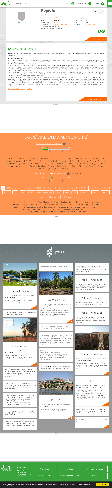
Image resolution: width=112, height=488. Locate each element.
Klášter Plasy (48, 202)
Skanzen (61, 188)
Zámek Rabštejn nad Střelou (86, 204)
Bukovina (67, 158)
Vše (3, 188)
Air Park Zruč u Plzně (64, 204)
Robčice (60, 166)
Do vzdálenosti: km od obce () (46, 174)
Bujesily (59, 158)
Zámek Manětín (73, 207)
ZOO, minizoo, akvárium (14, 188)
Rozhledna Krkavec (89, 207)
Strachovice (84, 166)
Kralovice (55, 22)
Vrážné (100, 166)
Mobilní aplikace (44, 476)
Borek (28, 158)
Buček (52, 158)
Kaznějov (101, 161)
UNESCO (38, 188)
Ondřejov (18, 166)
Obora (99, 163)
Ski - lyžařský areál (50, 188)
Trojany (93, 166)
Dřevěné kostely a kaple (44, 192)
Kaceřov (93, 161)
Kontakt (95, 476)
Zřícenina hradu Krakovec (43, 204)
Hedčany (48, 161)
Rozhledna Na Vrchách (22, 204)
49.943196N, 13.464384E (59, 24)
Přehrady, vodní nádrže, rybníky (78, 188)
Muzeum (42, 197)
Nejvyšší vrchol (84, 192)
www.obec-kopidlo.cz (92, 24)
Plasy (26, 166)
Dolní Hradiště (21, 161)
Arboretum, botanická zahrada (100, 188)
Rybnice (68, 166)
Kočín (12, 163)
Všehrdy (42, 168)
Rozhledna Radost (62, 202)
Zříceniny (31, 192)
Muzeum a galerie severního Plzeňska (26, 202)
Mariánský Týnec (69, 163)
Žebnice (69, 168)
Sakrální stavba (67, 197)
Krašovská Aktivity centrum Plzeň (72, 212)
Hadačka (39, 161)
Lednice (52, 163)
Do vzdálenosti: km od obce (49, 144)
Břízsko (35, 158)
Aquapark (29, 188)
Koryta (19, 163)
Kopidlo (48, 10)
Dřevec (31, 161)
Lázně (75, 192)
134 (87, 20)
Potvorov (33, 166)
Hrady (15, 192)
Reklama (70, 469)
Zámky (23, 192)
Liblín (58, 163)
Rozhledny (6, 192)
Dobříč (11, 161)
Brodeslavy (43, 158)
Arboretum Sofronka (31, 209)
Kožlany (26, 163)
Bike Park (95, 192)
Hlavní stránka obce (99, 39)
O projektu (44, 469)
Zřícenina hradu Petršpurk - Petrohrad (42, 212)
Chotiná (95, 158)
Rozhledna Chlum (80, 209)
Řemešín (51, 166)
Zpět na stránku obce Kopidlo (96, 99)
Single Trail (105, 192)
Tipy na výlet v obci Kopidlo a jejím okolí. (20, 89)
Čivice (102, 158)
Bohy (22, 158)
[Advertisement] (56, 119)
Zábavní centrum (54, 197)
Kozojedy (34, 163)
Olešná (10, 166)
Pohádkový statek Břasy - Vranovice (85, 202)
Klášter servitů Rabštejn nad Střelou (28, 207)
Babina (10, 158)
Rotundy (58, 192)
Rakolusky (42, 166)
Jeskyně (66, 192)
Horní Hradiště (67, 161)
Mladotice (81, 163)
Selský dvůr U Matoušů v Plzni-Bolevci (56, 209)
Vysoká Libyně (59, 168)
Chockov (87, 158)
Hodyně (56, 161)
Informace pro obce (95, 469)
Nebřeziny (91, 163)
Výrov (49, 168)
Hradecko (78, 161)
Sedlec (75, 166)
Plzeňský (55, 18)
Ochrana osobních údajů (69, 476)
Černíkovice (77, 158)
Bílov (17, 158)
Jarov (86, 161)
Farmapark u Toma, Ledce (55, 207)
